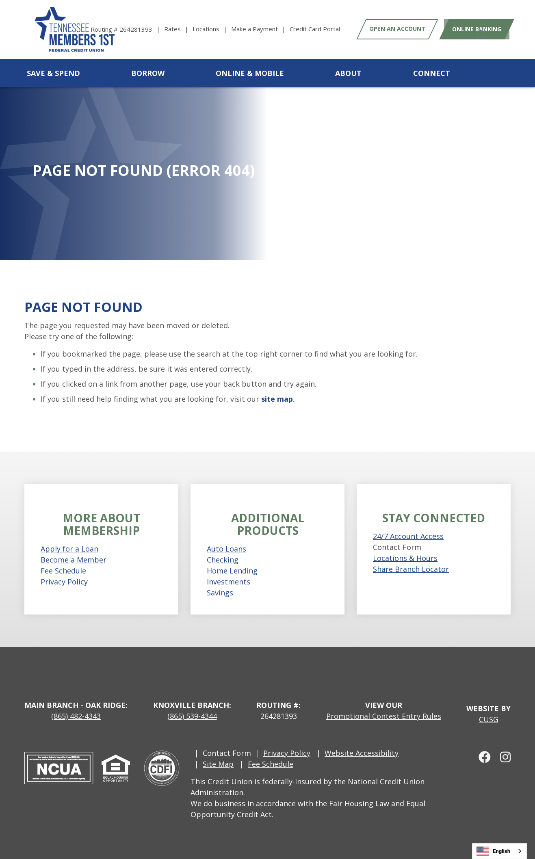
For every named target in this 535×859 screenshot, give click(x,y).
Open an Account (397, 29)
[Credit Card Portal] (315, 29)
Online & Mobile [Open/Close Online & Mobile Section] (250, 73)
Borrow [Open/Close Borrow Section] (148, 73)
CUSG (488, 719)
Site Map (218, 764)
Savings (220, 592)
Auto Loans (226, 549)
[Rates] (178, 29)
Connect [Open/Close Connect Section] (431, 73)
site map (277, 399)
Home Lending (232, 571)
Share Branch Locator (411, 569)
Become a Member (73, 560)
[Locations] (212, 29)
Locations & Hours (405, 558)
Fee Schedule (63, 571)
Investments (228, 581)
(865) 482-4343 (76, 716)
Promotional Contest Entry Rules (383, 716)
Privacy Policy (64, 581)
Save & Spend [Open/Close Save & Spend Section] (53, 73)
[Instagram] (502, 757)
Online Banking (473, 29)
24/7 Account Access (408, 536)
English (493, 851)
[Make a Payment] (260, 29)
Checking (222, 560)
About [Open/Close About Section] (348, 73)
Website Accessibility (362, 753)
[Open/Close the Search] (502, 73)
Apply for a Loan (69, 549)
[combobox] (499, 851)
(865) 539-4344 (192, 716)
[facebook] (482, 757)
